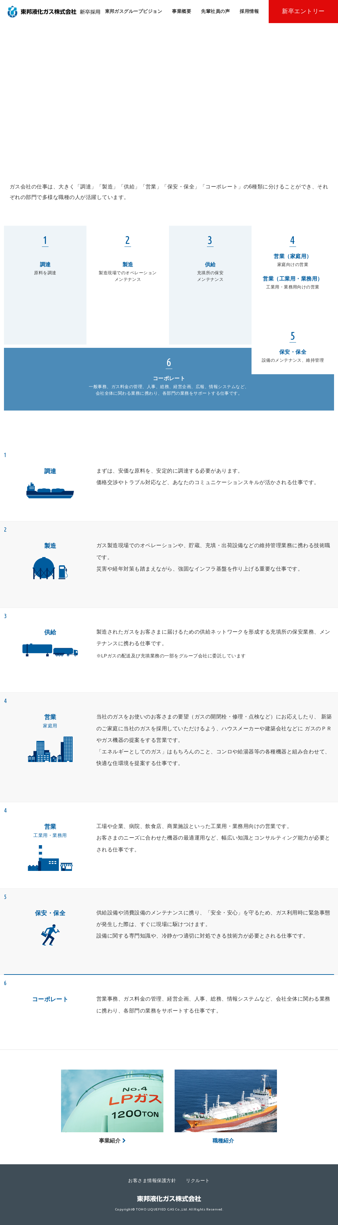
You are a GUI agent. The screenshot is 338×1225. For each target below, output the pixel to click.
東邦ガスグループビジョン (133, 11)
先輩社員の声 (215, 11)
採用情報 (249, 11)
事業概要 (181, 11)
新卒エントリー (303, 11)
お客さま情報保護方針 (152, 1180)
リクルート (198, 1180)
